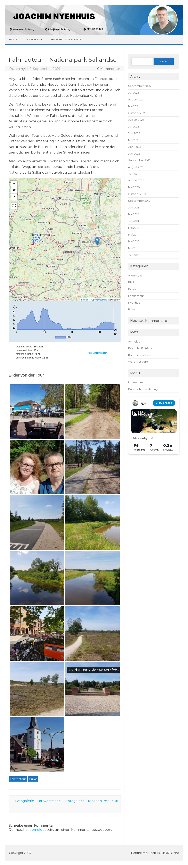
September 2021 (139, 160)
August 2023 (136, 119)
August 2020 (136, 180)
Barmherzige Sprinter (67, 39)
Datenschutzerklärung (143, 389)
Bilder (132, 289)
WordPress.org (138, 361)
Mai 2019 (133, 214)
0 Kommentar (108, 69)
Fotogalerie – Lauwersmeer (35, 801)
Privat (33, 779)
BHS (131, 282)
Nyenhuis (33, 39)
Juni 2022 (134, 153)
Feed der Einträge (140, 348)
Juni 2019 (134, 207)
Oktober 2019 (137, 194)
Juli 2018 (133, 221)
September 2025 (139, 86)
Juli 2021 (133, 173)
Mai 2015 (133, 248)
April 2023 (134, 146)
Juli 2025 (133, 92)
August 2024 (136, 99)
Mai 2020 (134, 187)
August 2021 (136, 167)
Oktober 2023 (137, 113)
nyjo (24, 69)
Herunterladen (98, 352)
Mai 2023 (134, 140)
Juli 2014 (133, 254)
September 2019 (139, 200)
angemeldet (35, 830)
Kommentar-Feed (140, 355)
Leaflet (84, 299)
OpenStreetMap (99, 299)
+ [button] (14, 184)
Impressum (135, 382)
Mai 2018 (133, 227)
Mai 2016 (133, 241)
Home (13, 39)
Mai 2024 (134, 106)
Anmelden (135, 341)
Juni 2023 (134, 133)
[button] (97, 241)
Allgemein (135, 275)
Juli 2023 (133, 126)
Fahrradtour (18, 779)
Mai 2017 (133, 234)
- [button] (14, 196)
